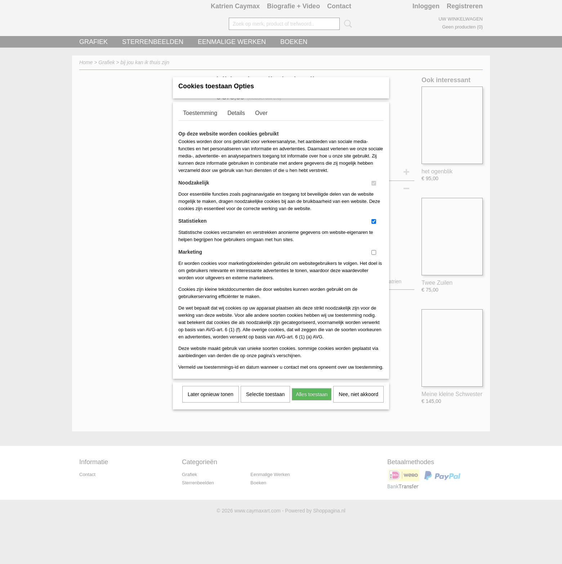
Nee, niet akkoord (358, 404)
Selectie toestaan (265, 404)
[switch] (373, 192)
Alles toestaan (311, 404)
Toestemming (200, 122)
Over (261, 122)
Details (236, 122)
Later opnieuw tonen (210, 404)
